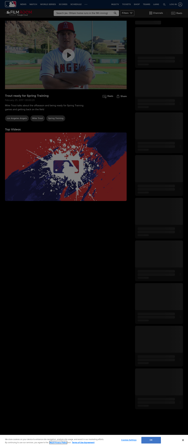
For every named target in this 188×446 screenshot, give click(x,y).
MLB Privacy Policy (58, 442)
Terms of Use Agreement (83, 442)
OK (151, 440)
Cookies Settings (128, 440)
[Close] (183, 440)
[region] (94, 440)
